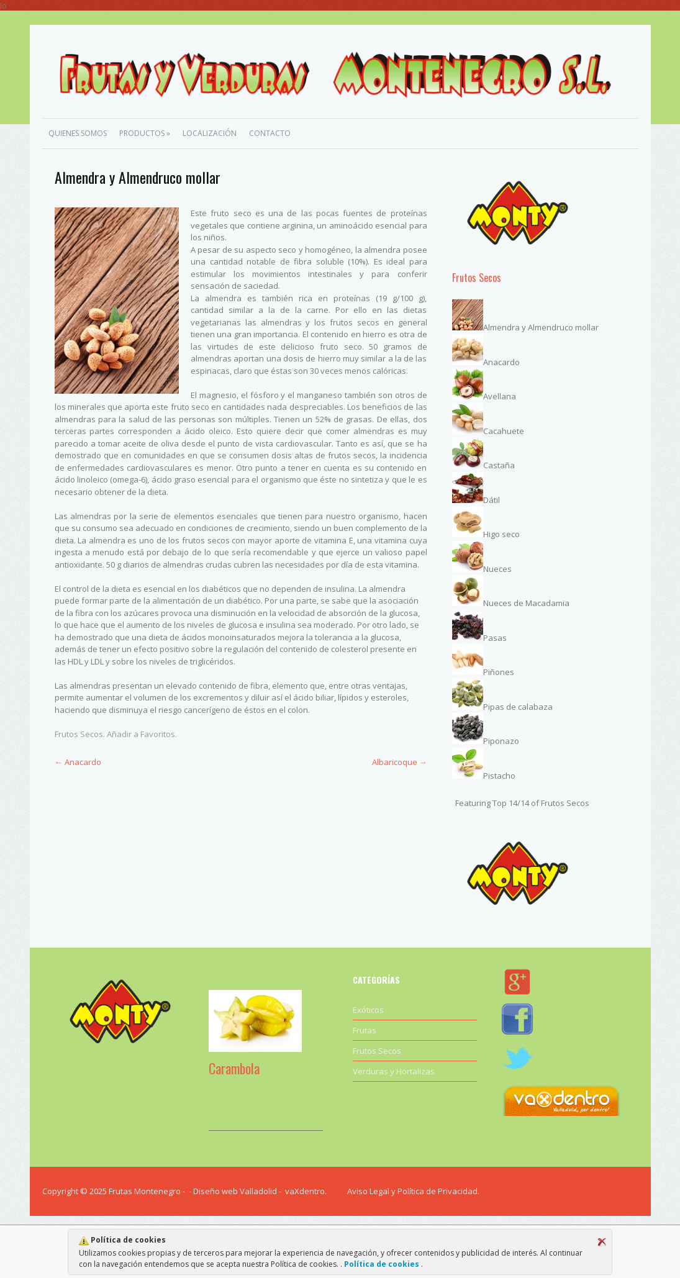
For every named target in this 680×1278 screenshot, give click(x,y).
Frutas (364, 1030)
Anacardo (78, 762)
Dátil (491, 499)
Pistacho (499, 775)
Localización (210, 133)
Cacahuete (503, 431)
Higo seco (501, 534)
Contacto (270, 133)
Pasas (495, 637)
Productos (144, 133)
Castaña (499, 465)
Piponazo (501, 740)
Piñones (498, 672)
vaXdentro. (306, 1191)
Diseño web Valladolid (235, 1191)
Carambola (234, 1068)
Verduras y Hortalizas (394, 1071)
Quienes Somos (77, 133)
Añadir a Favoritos (141, 734)
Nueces (497, 568)
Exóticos (368, 1009)
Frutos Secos (79, 734)
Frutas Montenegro (145, 1191)
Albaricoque (399, 762)
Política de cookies (381, 1264)
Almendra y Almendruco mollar (541, 327)
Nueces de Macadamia (526, 603)
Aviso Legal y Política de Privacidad (412, 1191)
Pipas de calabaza (518, 706)
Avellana (499, 396)
